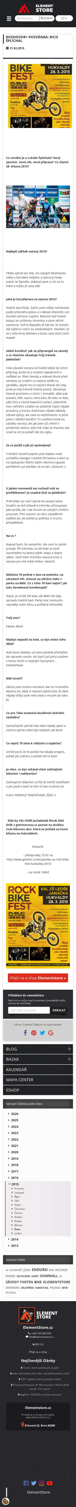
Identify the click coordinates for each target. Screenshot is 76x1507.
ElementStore (38, 1492)
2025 (14, 1120)
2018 (14, 1165)
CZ (64, 18)
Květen (18, 1217)
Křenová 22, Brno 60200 (40, 1425)
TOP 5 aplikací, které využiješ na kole (39, 1379)
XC (60, 1276)
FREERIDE (55, 1288)
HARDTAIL (42, 1288)
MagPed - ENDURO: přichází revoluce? (39, 1394)
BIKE (38, 1282)
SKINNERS (12, 1288)
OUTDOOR (23, 1276)
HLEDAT (47, 18)
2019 (14, 1158)
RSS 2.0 (38, 1344)
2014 (14, 1239)
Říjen (17, 1196)
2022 (14, 1139)
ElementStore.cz (38, 1327)
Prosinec (19, 1188)
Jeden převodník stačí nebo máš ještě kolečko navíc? (40, 1373)
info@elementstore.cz (41, 1337)
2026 (14, 1114)
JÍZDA (27, 1270)
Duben (18, 1221)
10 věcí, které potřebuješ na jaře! (39, 1367)
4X (7, 1270)
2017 (14, 1171)
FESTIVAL (11, 1292)
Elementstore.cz (38, 1407)
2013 (14, 1246)
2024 (14, 1127)
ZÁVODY (12, 1282)
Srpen (17, 1205)
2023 (14, 1133)
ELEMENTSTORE (56, 1282)
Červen (18, 1213)
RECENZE (61, 1270)
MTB (65, 1288)
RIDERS (10, 1276)
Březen (18, 1225)
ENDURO (40, 1269)
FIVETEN (26, 1282)
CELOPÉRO (27, 1288)
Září (16, 1200)
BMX (51, 1270)
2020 (14, 1152)
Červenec (19, 1209)
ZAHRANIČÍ (16, 1270)
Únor (17, 1229)
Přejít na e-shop (38, 977)
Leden (17, 1233)
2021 (14, 1146)
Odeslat (58, 1010)
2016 (14, 1178)
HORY (35, 1276)
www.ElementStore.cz (38, 1417)
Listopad (19, 1192)
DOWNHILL (49, 1276)
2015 (15, 1184)
